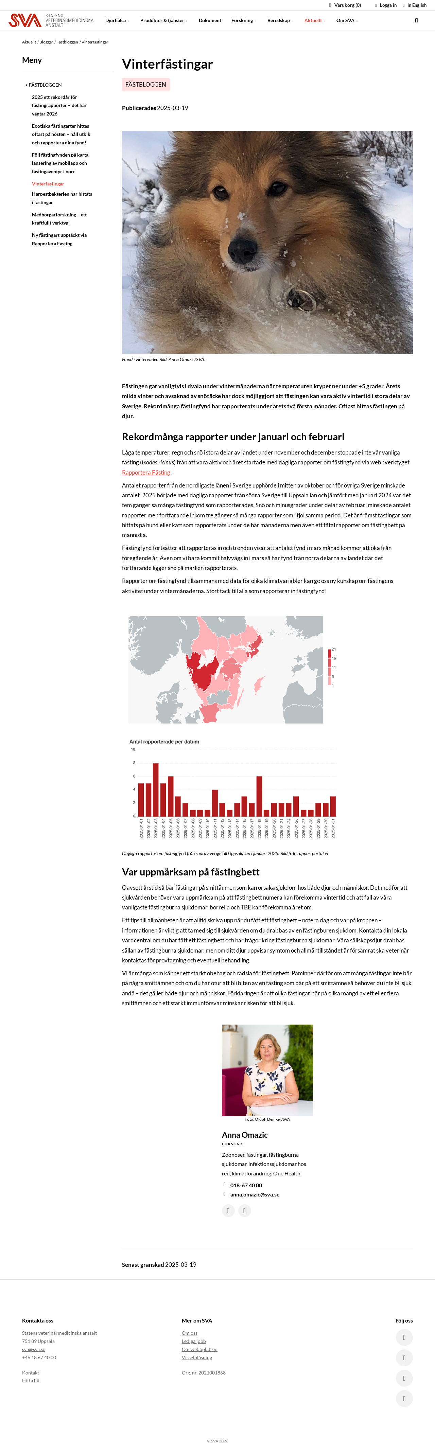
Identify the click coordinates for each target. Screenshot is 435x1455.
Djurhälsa (117, 20)
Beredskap (280, 20)
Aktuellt (315, 20)
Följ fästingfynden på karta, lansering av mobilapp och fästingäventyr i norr (60, 163)
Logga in (385, 5)
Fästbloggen (45, 85)
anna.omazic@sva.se (255, 1194)
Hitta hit (31, 1380)
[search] (416, 20)
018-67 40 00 (246, 1185)
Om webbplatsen (200, 1349)
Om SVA (347, 20)
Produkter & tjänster (164, 20)
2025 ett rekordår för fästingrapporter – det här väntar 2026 (59, 105)
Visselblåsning (197, 1357)
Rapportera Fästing (146, 472)
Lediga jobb (194, 1341)
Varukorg (344, 5)
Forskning (244, 20)
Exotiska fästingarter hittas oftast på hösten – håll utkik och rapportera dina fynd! (61, 134)
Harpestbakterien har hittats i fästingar (62, 198)
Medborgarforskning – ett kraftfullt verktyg (59, 219)
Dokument (210, 20)
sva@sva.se (33, 1349)
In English (414, 5)
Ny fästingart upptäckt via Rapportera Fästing (59, 239)
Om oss (189, 1333)
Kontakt (30, 1373)
